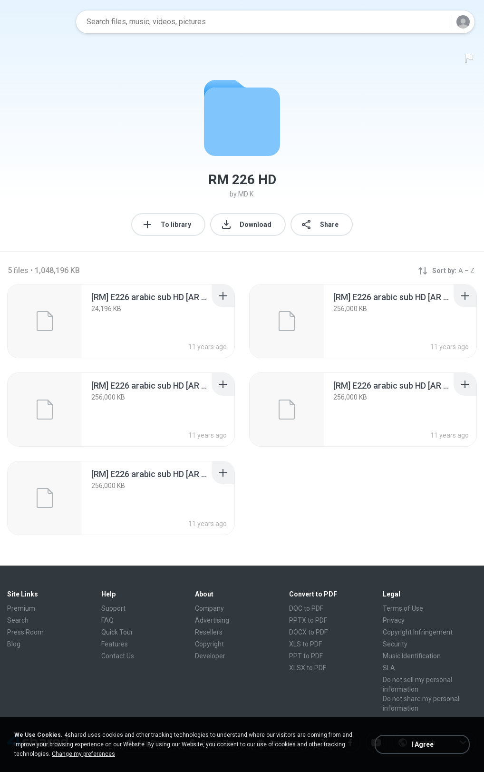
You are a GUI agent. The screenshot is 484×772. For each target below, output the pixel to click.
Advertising (212, 620)
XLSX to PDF (307, 668)
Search (18, 620)
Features (114, 644)
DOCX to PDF (308, 632)
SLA (389, 668)
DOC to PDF (306, 608)
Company (209, 608)
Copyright (209, 644)
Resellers (209, 632)
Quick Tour (117, 632)
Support (113, 608)
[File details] (45, 321)
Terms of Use (403, 608)
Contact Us (117, 656)
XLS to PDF (305, 644)
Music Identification (412, 656)
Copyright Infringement (418, 632)
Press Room (25, 632)
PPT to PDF (306, 656)
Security (395, 644)
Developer (210, 656)
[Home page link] (38, 22)
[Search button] (436, 21)
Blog (13, 644)
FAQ (107, 620)
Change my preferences (83, 754)
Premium (21, 608)
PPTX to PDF (308, 620)
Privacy (394, 620)
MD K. (246, 194)
